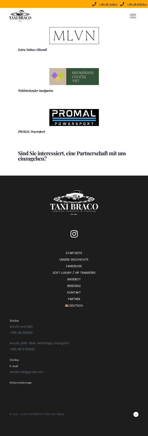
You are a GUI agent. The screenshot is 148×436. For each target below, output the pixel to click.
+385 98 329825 (108, 4)
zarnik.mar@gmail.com (27, 372)
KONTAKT (74, 292)
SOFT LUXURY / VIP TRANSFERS (74, 273)
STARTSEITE (74, 253)
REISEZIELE (74, 286)
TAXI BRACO (35, 414)
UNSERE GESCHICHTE (74, 259)
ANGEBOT (74, 279)
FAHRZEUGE (74, 266)
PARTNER (74, 299)
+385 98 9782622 (137, 4)
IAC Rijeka (58, 414)
